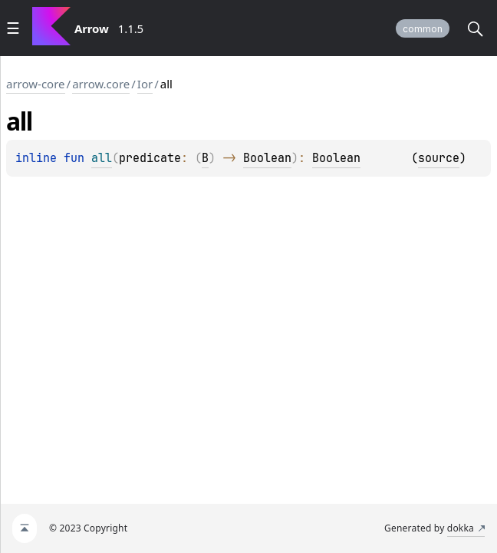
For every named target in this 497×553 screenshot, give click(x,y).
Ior (145, 83)
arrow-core (35, 83)
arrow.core (101, 83)
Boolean (267, 158)
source (438, 158)
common (423, 29)
